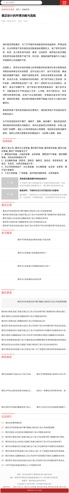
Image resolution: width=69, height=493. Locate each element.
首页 (18, 9)
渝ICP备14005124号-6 (37, 481)
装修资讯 (25, 9)
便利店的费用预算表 (13, 423)
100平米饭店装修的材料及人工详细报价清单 (23, 465)
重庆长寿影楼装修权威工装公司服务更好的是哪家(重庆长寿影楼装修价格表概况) (33, 340)
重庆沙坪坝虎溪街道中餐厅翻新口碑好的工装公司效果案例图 (27, 211)
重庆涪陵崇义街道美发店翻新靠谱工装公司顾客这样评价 (25, 218)
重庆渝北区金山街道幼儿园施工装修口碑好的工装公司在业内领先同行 (29, 344)
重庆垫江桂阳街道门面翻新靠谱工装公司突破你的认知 (24, 222)
